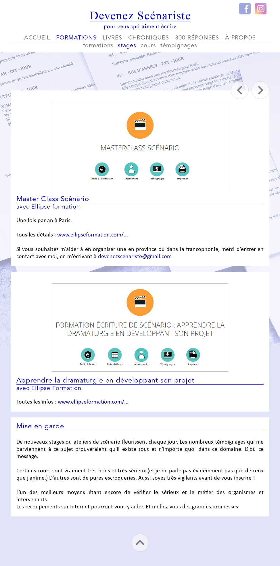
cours (148, 46)
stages (127, 46)
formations (76, 38)
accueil (37, 38)
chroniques (148, 38)
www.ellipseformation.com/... (92, 235)
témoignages (178, 46)
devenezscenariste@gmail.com (135, 257)
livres (112, 38)
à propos (240, 38)
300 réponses (197, 38)
